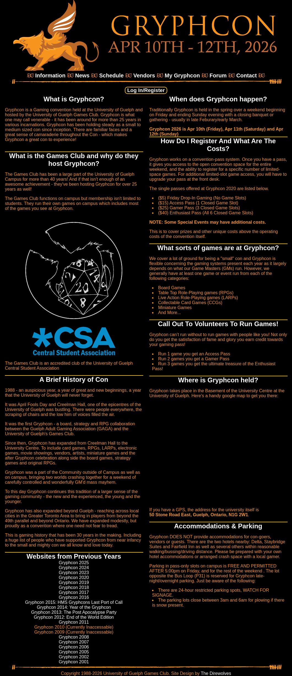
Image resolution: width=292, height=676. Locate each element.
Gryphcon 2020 (74, 577)
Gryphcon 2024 (74, 567)
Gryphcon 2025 (74, 562)
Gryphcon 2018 (74, 587)
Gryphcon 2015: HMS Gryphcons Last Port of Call (74, 602)
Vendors (144, 75)
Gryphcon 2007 (74, 642)
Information (50, 75)
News (82, 75)
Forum (218, 75)
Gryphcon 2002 (74, 657)
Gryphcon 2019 (74, 582)
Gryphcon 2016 (74, 597)
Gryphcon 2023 (74, 572)
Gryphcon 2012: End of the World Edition (74, 617)
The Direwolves (216, 673)
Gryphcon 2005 (74, 652)
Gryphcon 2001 (74, 661)
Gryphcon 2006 (74, 647)
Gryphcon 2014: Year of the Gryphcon (74, 607)
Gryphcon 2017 (74, 592)
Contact (246, 75)
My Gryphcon (182, 75)
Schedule (111, 75)
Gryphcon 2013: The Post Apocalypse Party (74, 612)
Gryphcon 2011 (74, 622)
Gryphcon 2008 (74, 637)
